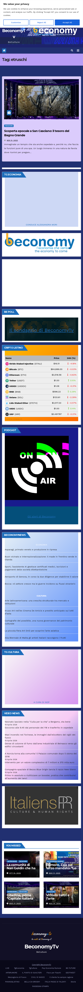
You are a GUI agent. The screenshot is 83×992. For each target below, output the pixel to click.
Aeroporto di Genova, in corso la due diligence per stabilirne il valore (41, 576)
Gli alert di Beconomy (41, 516)
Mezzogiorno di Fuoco (17, 977)
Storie (73, 982)
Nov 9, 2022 (12, 140)
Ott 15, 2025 (15, 873)
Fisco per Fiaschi (54, 973)
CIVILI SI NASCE (38, 977)
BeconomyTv (41, 946)
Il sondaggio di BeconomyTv (41, 330)
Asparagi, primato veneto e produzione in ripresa (31, 549)
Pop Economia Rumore (55, 861)
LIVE (7, 968)
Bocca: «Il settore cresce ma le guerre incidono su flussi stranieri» (40, 583)
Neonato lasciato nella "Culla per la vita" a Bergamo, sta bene (37, 721)
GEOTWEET (70, 973)
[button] (72, 50)
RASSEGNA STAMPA (40, 986)
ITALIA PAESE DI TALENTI (55, 982)
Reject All (41, 22)
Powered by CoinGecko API (13, 419)
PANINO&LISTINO (12, 982)
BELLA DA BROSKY (32, 982)
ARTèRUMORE (12, 861)
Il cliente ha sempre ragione (61, 977)
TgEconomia (19, 968)
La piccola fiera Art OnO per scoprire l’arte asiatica (32, 630)
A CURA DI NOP (41, 702)
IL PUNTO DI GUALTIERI (32, 973)
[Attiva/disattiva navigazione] (78, 51)
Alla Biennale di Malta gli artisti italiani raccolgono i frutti (35, 638)
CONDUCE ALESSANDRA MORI (41, 224)
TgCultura (9, 125)
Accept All (67, 22)
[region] (41, 14)
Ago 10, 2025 (55, 903)
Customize (16, 22)
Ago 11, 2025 (54, 873)
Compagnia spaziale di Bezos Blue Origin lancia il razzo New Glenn (40, 769)
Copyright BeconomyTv (41, 965)
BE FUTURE (71, 968)
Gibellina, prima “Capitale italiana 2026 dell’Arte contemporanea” (20, 900)
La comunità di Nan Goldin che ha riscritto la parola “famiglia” (21, 870)
